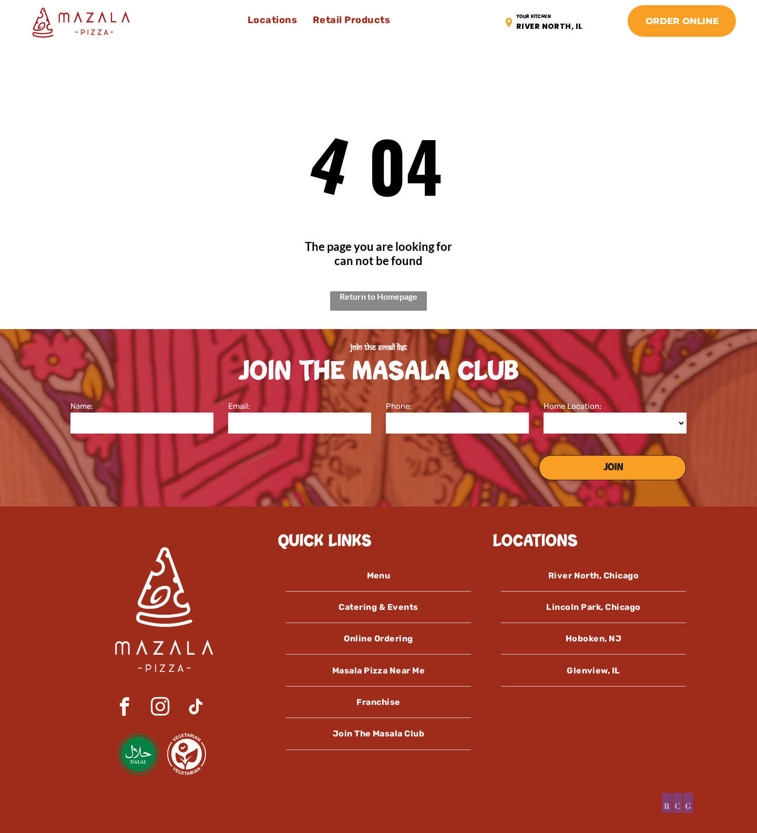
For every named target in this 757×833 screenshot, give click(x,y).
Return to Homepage (378, 296)
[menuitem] (272, 20)
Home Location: (572, 406)
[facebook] (124, 708)
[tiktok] (196, 708)
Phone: (399, 406)
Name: (81, 406)
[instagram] (160, 708)
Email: (239, 406)
